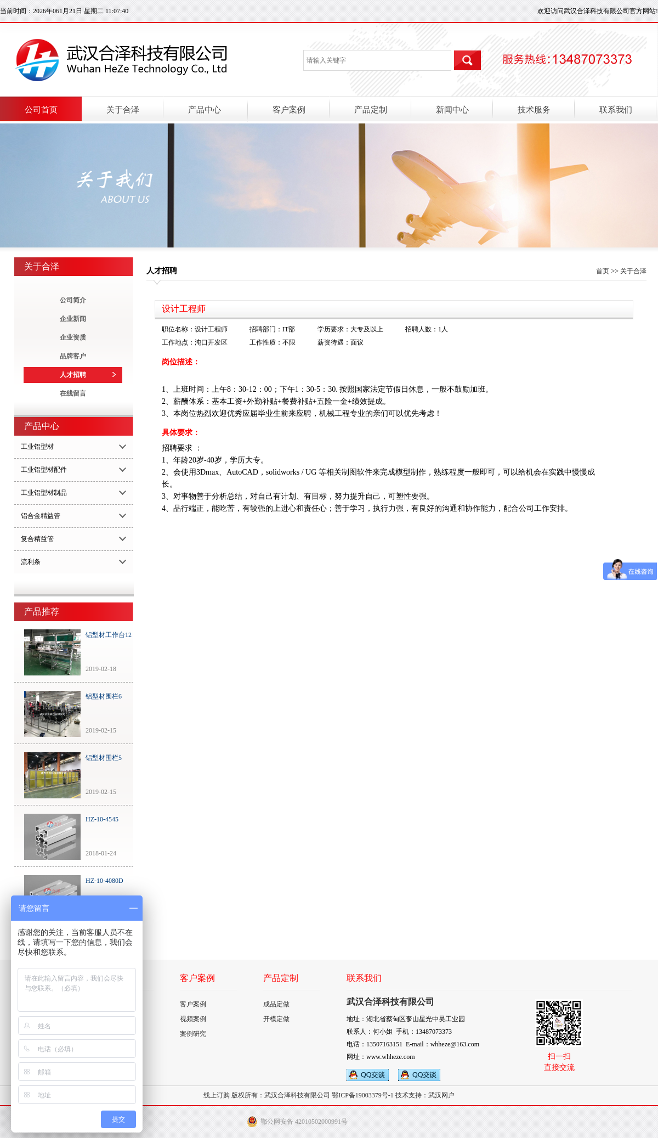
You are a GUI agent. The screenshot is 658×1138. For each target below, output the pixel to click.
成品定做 (276, 1004)
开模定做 (276, 1019)
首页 (602, 271)
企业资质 (73, 337)
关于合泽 (633, 271)
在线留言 (73, 393)
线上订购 (216, 1095)
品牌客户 (73, 356)
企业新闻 (73, 319)
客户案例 (193, 1004)
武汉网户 (441, 1095)
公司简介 (73, 300)
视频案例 (193, 1019)
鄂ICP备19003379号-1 (363, 1095)
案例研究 (193, 1034)
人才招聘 (73, 375)
